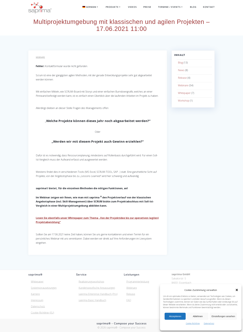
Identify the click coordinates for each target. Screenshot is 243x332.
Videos (132, 6)
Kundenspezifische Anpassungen (97, 287)
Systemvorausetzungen (44, 287)
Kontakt (209, 6)
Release (182, 77)
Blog (193, 6)
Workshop (183, 100)
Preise (147, 6)
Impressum (37, 300)
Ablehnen (198, 316)
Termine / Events (169, 6)
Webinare (40, 57)
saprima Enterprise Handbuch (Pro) (98, 294)
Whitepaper (184, 93)
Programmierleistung (137, 281)
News (181, 70)
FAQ (128, 300)
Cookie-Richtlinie (193, 323)
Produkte (112, 6)
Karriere (35, 294)
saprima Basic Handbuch (92, 300)
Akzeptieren (175, 316)
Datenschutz (209, 323)
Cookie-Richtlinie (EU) (42, 312)
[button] (236, 289)
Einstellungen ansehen (223, 316)
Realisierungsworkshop (91, 281)
